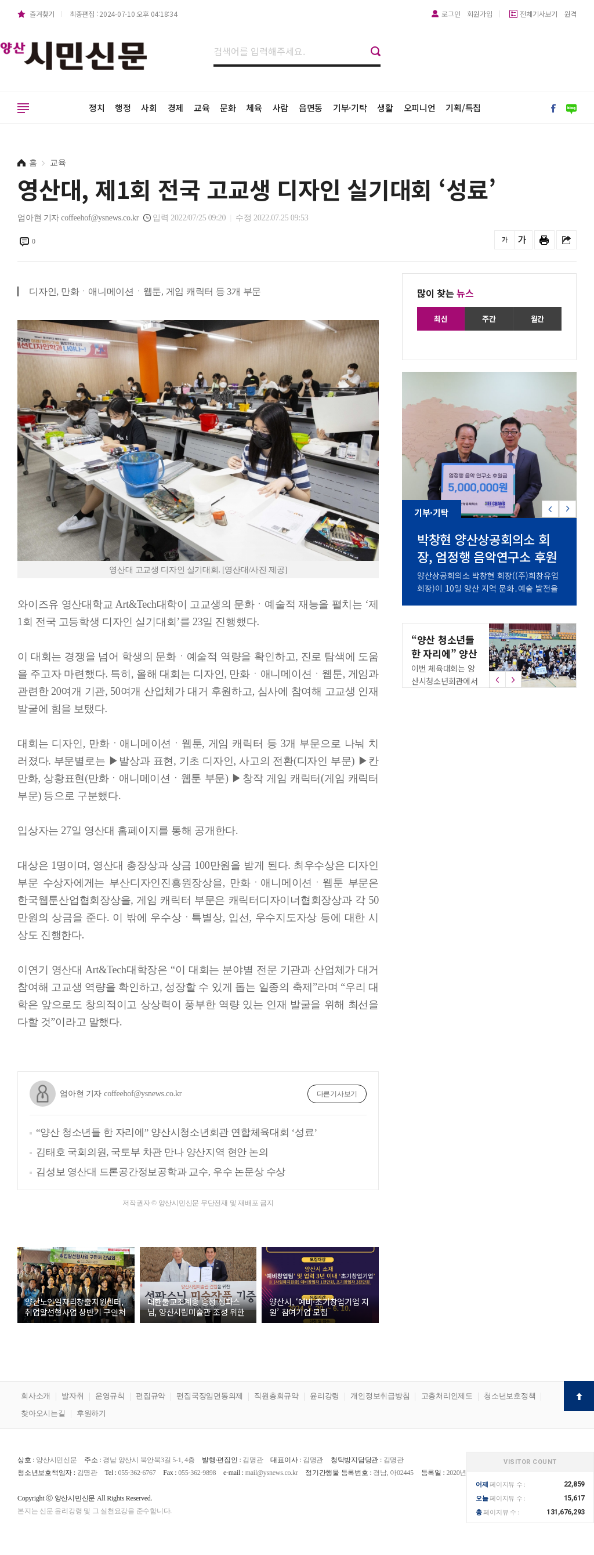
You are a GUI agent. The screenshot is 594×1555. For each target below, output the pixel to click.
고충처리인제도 (447, 1395)
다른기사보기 (337, 1094)
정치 (97, 108)
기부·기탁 (350, 108)
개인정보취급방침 (380, 1395)
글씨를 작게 (504, 240)
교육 (202, 108)
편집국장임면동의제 (209, 1395)
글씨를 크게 (522, 240)
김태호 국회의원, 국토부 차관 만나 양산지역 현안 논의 (152, 1152)
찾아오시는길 (43, 1413)
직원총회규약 (276, 1395)
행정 (123, 108)
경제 (176, 108)
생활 (385, 108)
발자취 (72, 1395)
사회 (149, 108)
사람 (281, 108)
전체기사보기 (538, 14)
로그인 (450, 14)
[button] (567, 509)
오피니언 (420, 108)
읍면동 (311, 108)
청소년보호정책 (509, 1395)
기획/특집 (463, 108)
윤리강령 (324, 1395)
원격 (570, 14)
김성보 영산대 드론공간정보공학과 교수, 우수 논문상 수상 (160, 1171)
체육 (254, 108)
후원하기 (91, 1413)
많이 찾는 (445, 293)
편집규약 (150, 1395)
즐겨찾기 (42, 14)
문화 (228, 108)
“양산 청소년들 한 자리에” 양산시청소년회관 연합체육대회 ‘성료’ (176, 1132)
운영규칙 (110, 1395)
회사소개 (35, 1395)
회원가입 (479, 14)
